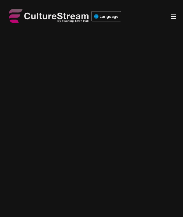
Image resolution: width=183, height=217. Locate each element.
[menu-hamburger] (173, 16)
